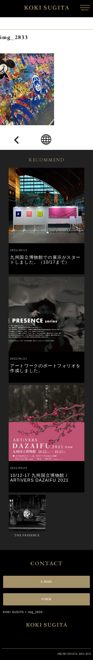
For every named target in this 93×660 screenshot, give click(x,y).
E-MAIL (47, 582)
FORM (47, 599)
